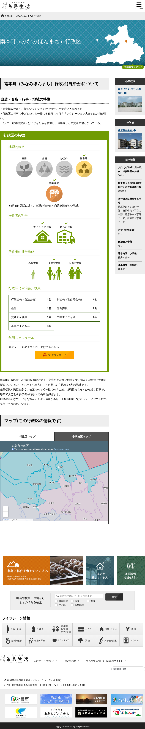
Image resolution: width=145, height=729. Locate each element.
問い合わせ (69, 660)
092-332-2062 (70, 683)
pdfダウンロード (54, 355)
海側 (93, 601)
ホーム (2, 15)
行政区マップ (27, 436)
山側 (77, 601)
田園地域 (63, 601)
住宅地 (62, 605)
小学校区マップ (81, 436)
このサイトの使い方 (45, 660)
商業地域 (79, 605)
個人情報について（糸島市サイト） (102, 660)
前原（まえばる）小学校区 (129, 91)
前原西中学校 (127, 130)
